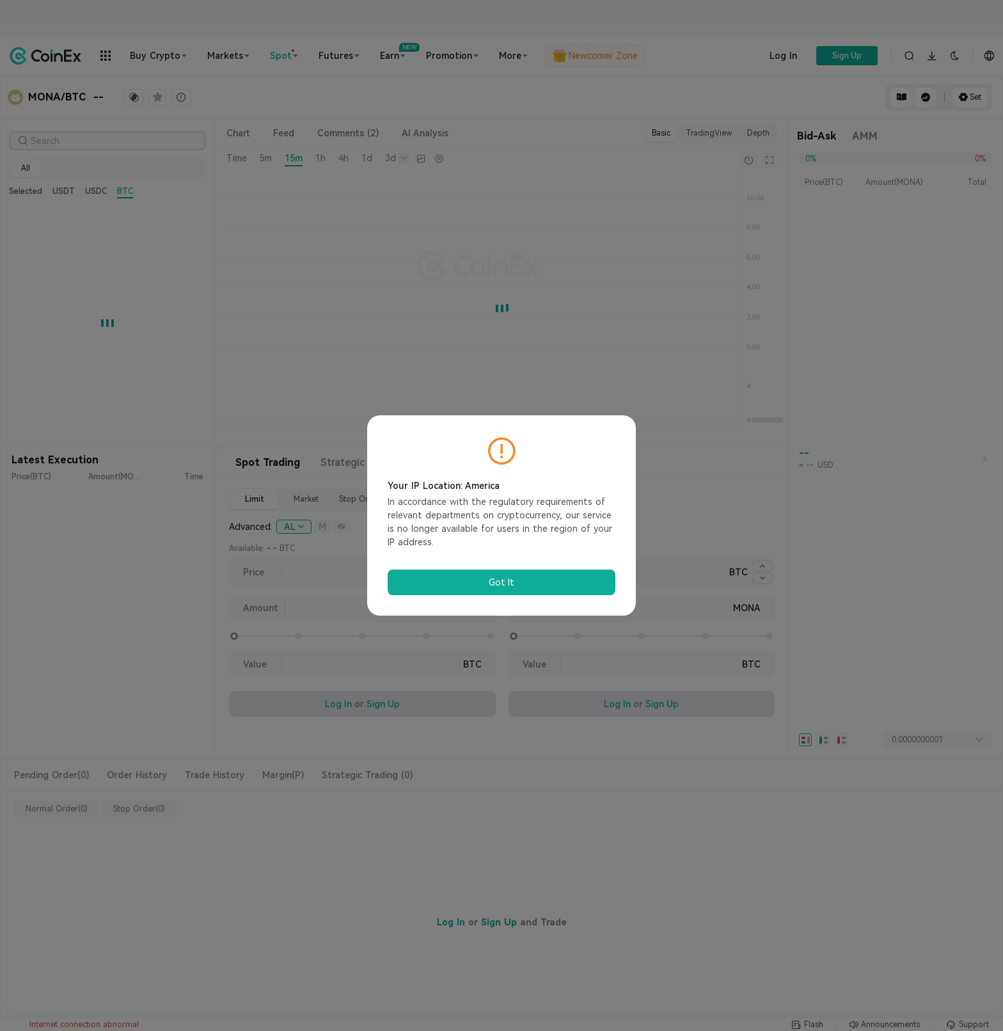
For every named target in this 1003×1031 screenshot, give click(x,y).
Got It (501, 582)
